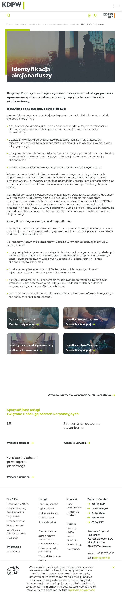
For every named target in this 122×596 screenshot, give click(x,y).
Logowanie (89, 15)
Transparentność (16, 525)
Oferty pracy (73, 549)
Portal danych (46, 517)
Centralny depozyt (37, 24)
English (95, 15)
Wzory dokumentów (49, 556)
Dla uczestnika (48, 531)
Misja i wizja (13, 516)
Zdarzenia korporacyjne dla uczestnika (63, 24)
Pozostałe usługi (47, 522)
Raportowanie (46, 508)
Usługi (24, 24)
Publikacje (12, 538)
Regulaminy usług (48, 543)
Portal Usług (98, 513)
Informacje (14, 546)
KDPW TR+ (97, 517)
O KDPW (12, 499)
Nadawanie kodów (48, 513)
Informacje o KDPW (18, 504)
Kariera (71, 524)
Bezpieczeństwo (16, 521)
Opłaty (42, 560)
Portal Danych (99, 508)
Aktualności (13, 551)
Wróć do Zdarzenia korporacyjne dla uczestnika (79, 395)
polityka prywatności (82, 589)
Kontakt (72, 499)
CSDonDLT (97, 522)
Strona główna (13, 24)
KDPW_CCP (98, 504)
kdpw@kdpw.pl (101, 557)
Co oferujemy (74, 544)
